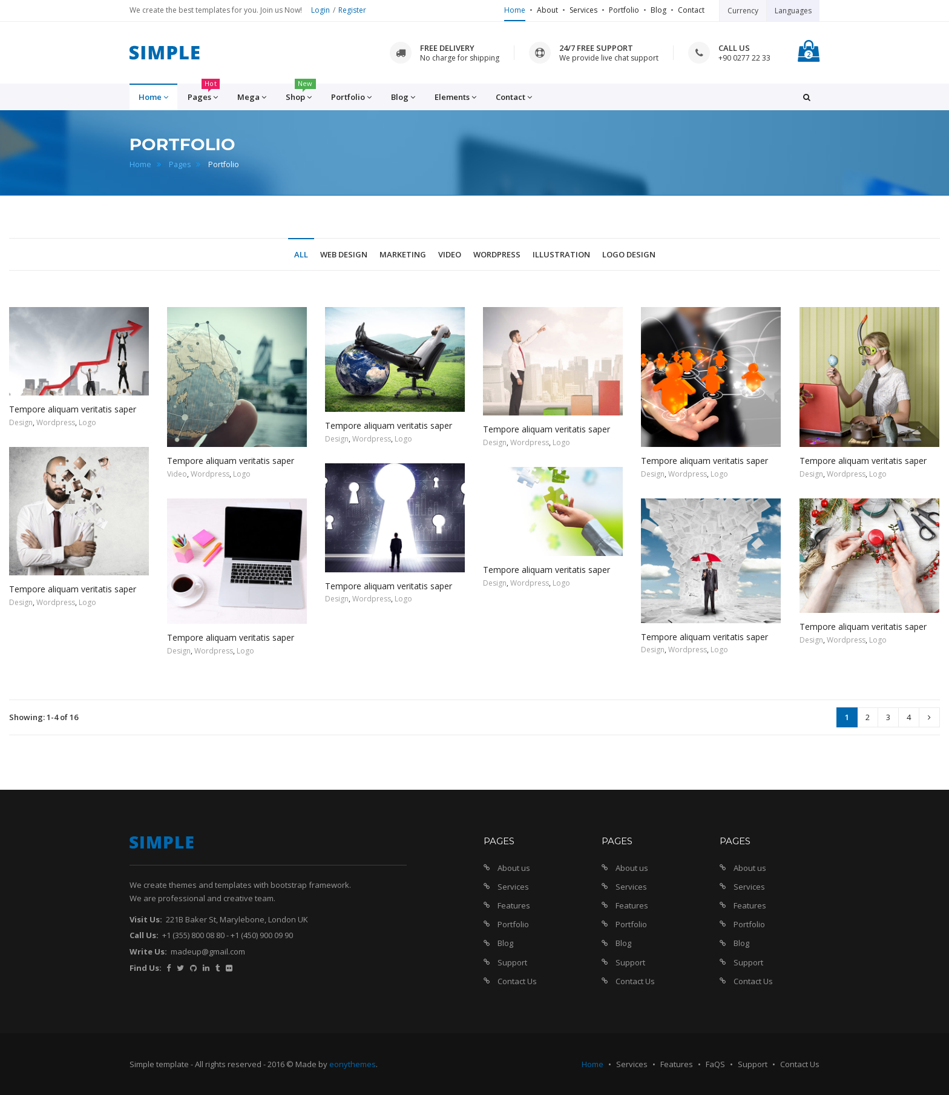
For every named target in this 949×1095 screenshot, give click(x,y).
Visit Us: (146, 919)
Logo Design (628, 254)
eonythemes (352, 1064)
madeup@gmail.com (208, 951)
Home (514, 10)
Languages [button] (793, 10)
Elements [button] (455, 97)
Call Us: (144, 935)
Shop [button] (301, 93)
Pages (180, 164)
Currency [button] (742, 10)
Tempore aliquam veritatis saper (72, 409)
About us (513, 867)
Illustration (561, 254)
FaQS (715, 1064)
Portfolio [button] (351, 97)
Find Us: (146, 967)
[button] (806, 97)
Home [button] (153, 97)
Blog (658, 10)
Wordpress (496, 254)
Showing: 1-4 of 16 (43, 717)
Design (21, 422)
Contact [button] (514, 97)
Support (512, 962)
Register (352, 10)
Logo (87, 422)
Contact (691, 10)
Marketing (402, 254)
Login (320, 10)
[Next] (929, 717)
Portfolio (624, 10)
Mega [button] (251, 97)
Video (449, 254)
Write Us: (148, 951)
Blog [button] (403, 97)
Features (513, 905)
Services (583, 10)
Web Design (343, 254)
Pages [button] (204, 93)
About (547, 10)
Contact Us (517, 981)
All (301, 254)
